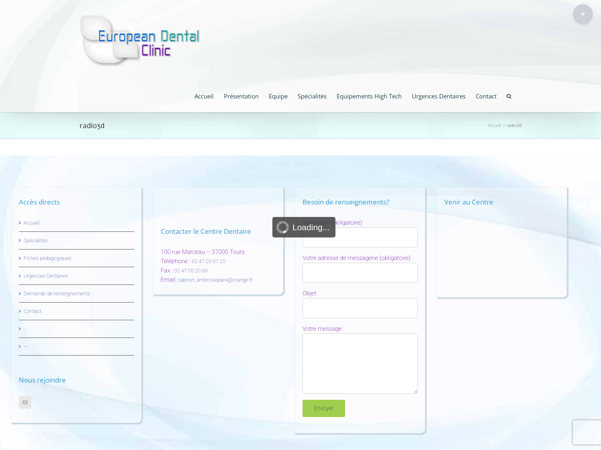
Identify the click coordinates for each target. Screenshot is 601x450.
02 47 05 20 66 (191, 271)
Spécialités (36, 240)
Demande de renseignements (57, 293)
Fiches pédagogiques (48, 258)
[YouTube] (25, 402)
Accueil (32, 223)
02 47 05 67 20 (208, 261)
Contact (32, 311)
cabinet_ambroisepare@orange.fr (215, 280)
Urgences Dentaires (45, 276)
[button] (509, 95)
